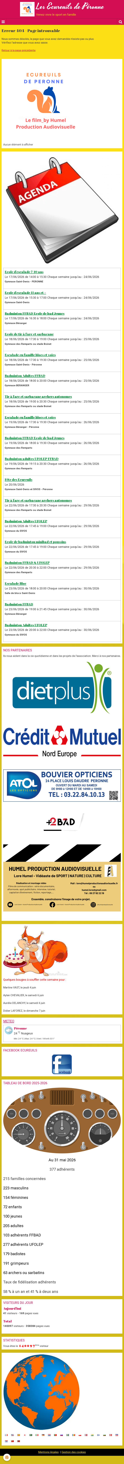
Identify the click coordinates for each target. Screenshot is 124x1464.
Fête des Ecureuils (18, 479)
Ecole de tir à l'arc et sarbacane (29, 334)
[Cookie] (6, 1457)
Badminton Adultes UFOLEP (26, 521)
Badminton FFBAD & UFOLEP (27, 562)
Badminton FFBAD (19, 604)
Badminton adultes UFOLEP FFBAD (31, 459)
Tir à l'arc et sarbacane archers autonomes (38, 396)
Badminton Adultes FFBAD (25, 375)
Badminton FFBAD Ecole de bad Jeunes (34, 313)
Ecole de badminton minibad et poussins (35, 542)
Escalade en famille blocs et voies (30, 355)
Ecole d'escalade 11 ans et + (25, 292)
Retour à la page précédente (19, 50)
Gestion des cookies (74, 1452)
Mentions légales (48, 1452)
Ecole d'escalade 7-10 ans (24, 272)
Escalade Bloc (15, 583)
